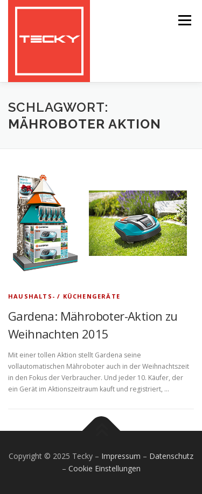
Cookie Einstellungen (104, 468)
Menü (184, 20)
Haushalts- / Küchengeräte (64, 296)
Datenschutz (171, 456)
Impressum (121, 456)
